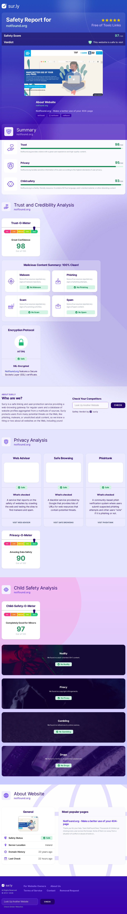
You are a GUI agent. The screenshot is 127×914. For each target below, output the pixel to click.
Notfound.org (12, 371)
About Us (55, 886)
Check (118, 405)
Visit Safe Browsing (63, 522)
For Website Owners (35, 886)
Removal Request (69, 890)
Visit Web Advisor (21, 522)
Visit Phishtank (105, 522)
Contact (51, 890)
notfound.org (16, 26)
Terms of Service (33, 890)
